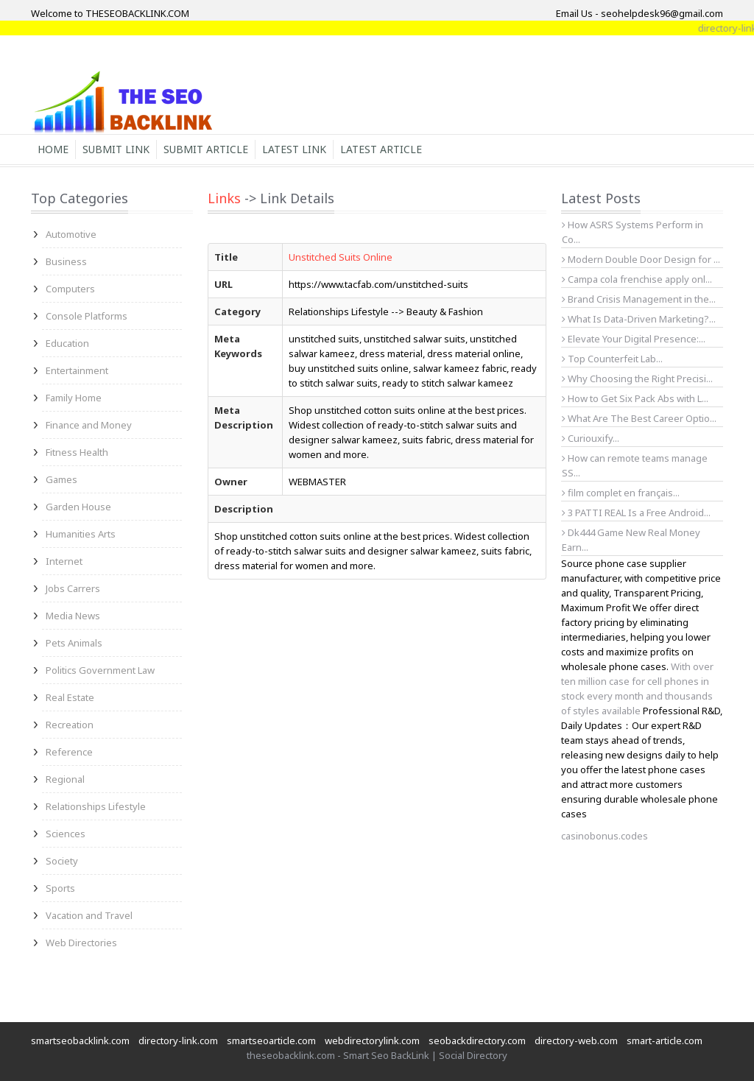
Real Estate (70, 697)
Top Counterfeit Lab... (612, 358)
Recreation (70, 724)
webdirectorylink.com (372, 1040)
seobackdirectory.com (477, 1040)
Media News (73, 615)
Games (61, 479)
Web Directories (81, 942)
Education (67, 343)
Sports (60, 888)
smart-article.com (664, 1040)
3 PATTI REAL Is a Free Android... (636, 512)
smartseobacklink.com (80, 1040)
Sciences (65, 833)
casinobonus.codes (604, 835)
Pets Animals (74, 642)
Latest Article (381, 149)
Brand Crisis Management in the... (639, 299)
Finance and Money (89, 425)
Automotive (71, 234)
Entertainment (77, 370)
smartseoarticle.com (271, 1040)
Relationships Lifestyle (96, 806)
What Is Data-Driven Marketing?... (639, 318)
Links (224, 198)
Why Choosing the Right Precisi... (637, 378)
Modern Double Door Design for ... (641, 259)
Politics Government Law (100, 670)
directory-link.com (178, 1040)
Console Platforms (86, 316)
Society (62, 860)
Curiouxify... (590, 438)
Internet (64, 561)
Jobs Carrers (73, 588)
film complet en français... (621, 492)
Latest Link (294, 149)
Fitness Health (77, 452)
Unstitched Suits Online (340, 257)
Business (66, 261)
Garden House (78, 506)
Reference (69, 751)
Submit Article (205, 149)
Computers (70, 288)
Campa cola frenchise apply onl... (637, 279)
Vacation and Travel (89, 915)
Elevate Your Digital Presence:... (633, 338)
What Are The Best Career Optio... (639, 418)
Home (53, 149)
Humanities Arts (81, 533)
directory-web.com (576, 1040)
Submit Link (115, 149)
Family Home (74, 397)
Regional (65, 779)
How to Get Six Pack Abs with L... (635, 398)
